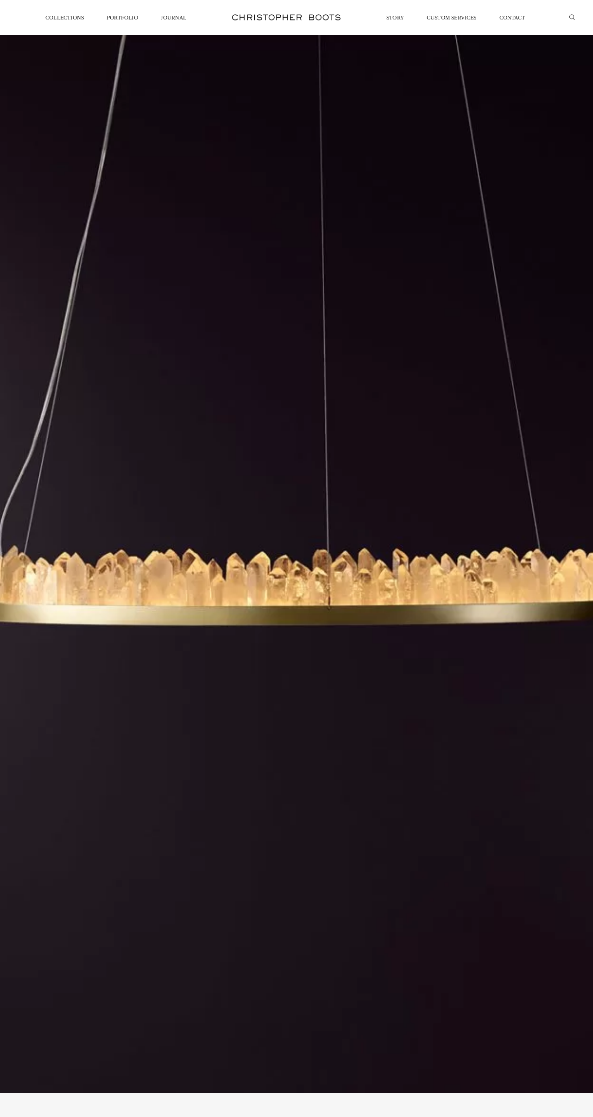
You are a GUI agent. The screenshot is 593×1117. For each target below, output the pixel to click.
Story (395, 18)
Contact (512, 18)
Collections (64, 18)
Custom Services (452, 18)
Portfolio (122, 18)
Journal (173, 18)
